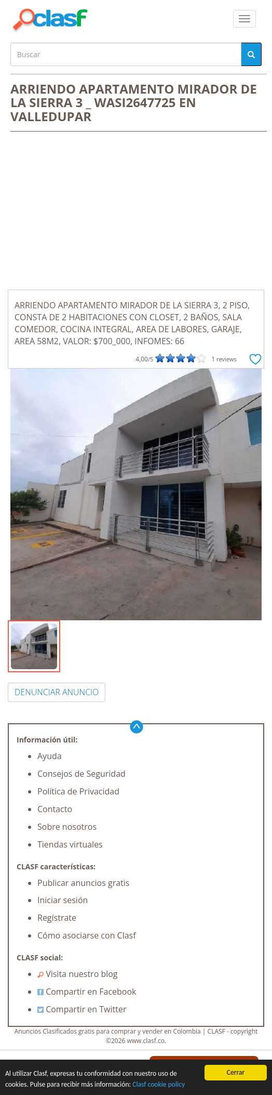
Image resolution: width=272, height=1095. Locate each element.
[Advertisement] (136, 211)
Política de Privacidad (78, 791)
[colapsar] (244, 19)
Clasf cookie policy (158, 1084)
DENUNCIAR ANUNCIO (57, 692)
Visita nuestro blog (77, 974)
